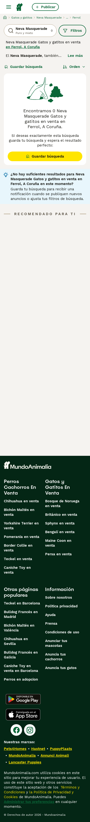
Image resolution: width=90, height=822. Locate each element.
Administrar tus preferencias (29, 802)
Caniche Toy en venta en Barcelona (21, 668)
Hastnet (38, 749)
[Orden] (74, 67)
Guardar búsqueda (23, 67)
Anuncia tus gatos (61, 668)
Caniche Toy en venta (17, 570)
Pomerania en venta (21, 537)
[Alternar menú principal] (8, 7)
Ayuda (50, 615)
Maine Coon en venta (58, 543)
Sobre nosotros (58, 597)
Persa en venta (58, 554)
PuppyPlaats (61, 749)
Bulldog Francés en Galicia (21, 654)
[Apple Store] (23, 714)
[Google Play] (23, 699)
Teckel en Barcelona (22, 603)
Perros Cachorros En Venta (20, 487)
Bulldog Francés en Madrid (21, 614)
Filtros (72, 30)
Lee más (75, 55)
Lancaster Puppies (25, 762)
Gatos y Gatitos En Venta (57, 487)
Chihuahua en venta (21, 501)
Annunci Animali (55, 755)
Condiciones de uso (62, 632)
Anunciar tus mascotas (56, 643)
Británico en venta (61, 514)
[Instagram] (30, 730)
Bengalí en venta (60, 532)
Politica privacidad (61, 606)
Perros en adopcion (21, 679)
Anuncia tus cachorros (55, 656)
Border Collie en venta (18, 547)
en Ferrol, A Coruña (23, 47)
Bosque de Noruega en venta (62, 503)
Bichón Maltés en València (19, 627)
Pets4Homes (15, 749)
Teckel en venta (18, 559)
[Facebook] (16, 730)
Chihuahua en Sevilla (16, 641)
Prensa (51, 623)
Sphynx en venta (60, 523)
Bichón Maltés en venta (19, 512)
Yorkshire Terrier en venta (21, 525)
